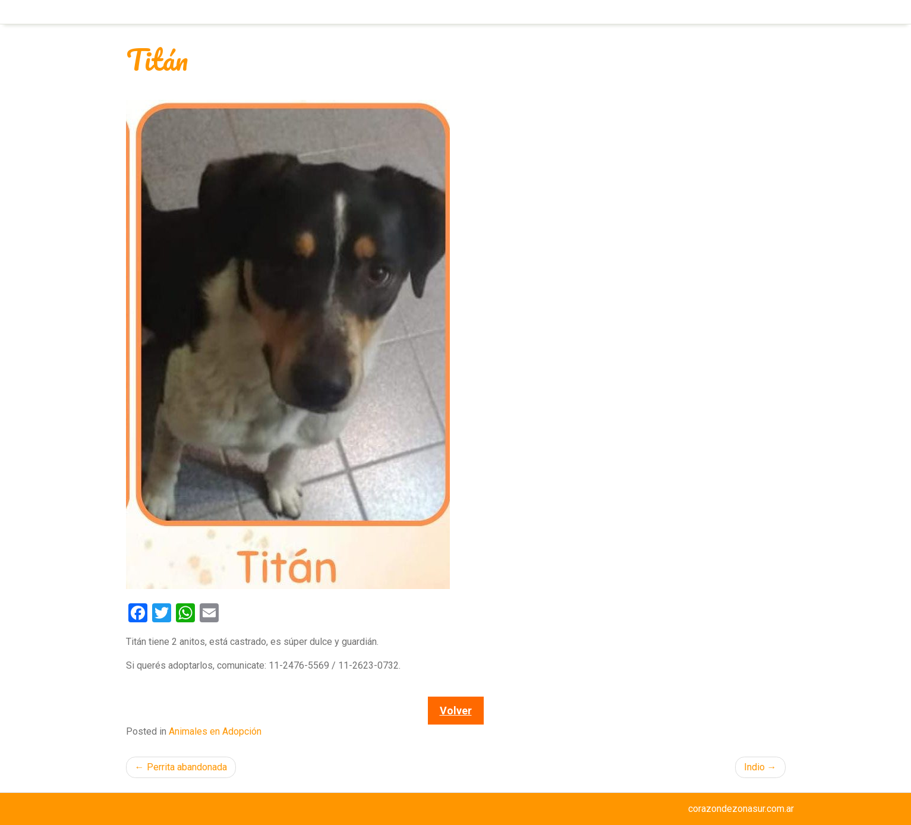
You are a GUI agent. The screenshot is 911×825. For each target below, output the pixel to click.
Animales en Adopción (215, 731)
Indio (754, 767)
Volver (456, 710)
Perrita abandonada (187, 767)
